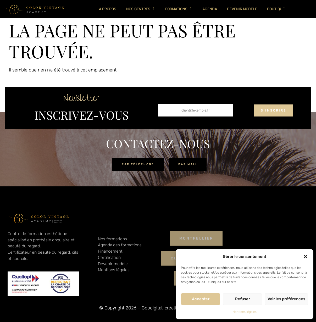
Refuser (242, 299)
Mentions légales (244, 312)
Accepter (200, 299)
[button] (305, 256)
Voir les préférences (286, 299)
